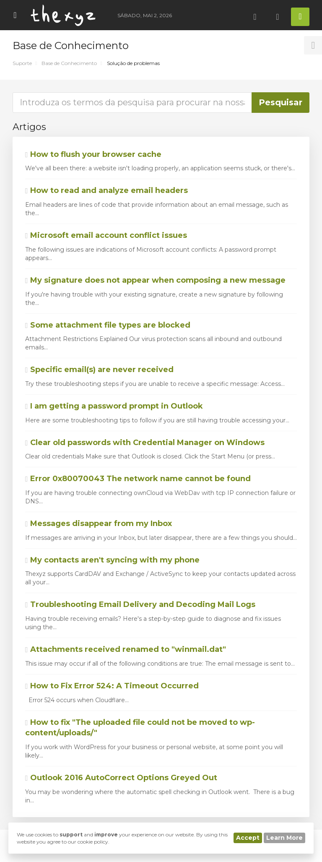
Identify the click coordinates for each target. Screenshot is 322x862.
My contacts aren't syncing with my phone (112, 560)
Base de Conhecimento (69, 63)
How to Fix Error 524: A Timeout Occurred (112, 685)
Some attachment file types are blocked (107, 325)
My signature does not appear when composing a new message (155, 280)
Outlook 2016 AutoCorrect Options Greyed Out (121, 777)
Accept (248, 837)
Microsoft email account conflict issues (106, 235)
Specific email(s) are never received (99, 369)
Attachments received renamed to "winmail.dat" (125, 649)
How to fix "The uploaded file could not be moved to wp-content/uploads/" (140, 728)
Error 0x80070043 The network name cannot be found (138, 478)
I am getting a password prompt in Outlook (114, 406)
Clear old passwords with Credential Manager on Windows (145, 442)
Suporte (22, 63)
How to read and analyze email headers (106, 190)
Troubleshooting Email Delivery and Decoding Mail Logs (140, 604)
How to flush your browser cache (93, 154)
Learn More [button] (284, 837)
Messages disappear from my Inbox (98, 523)
